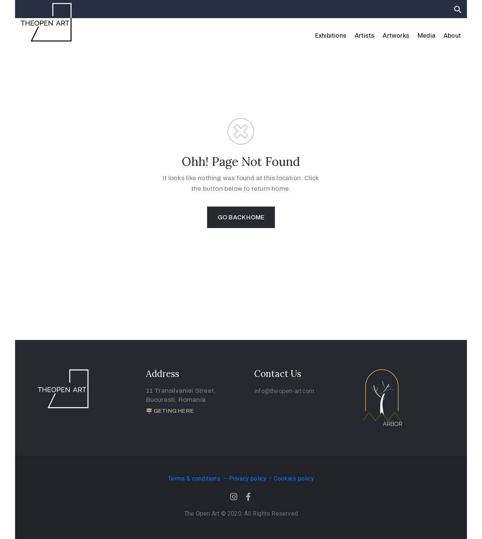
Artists (364, 35)
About (452, 35)
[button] (170, 411)
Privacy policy (248, 478)
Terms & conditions (195, 478)
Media (426, 35)
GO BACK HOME (241, 217)
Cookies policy (294, 478)
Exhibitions (330, 35)
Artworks (396, 35)
